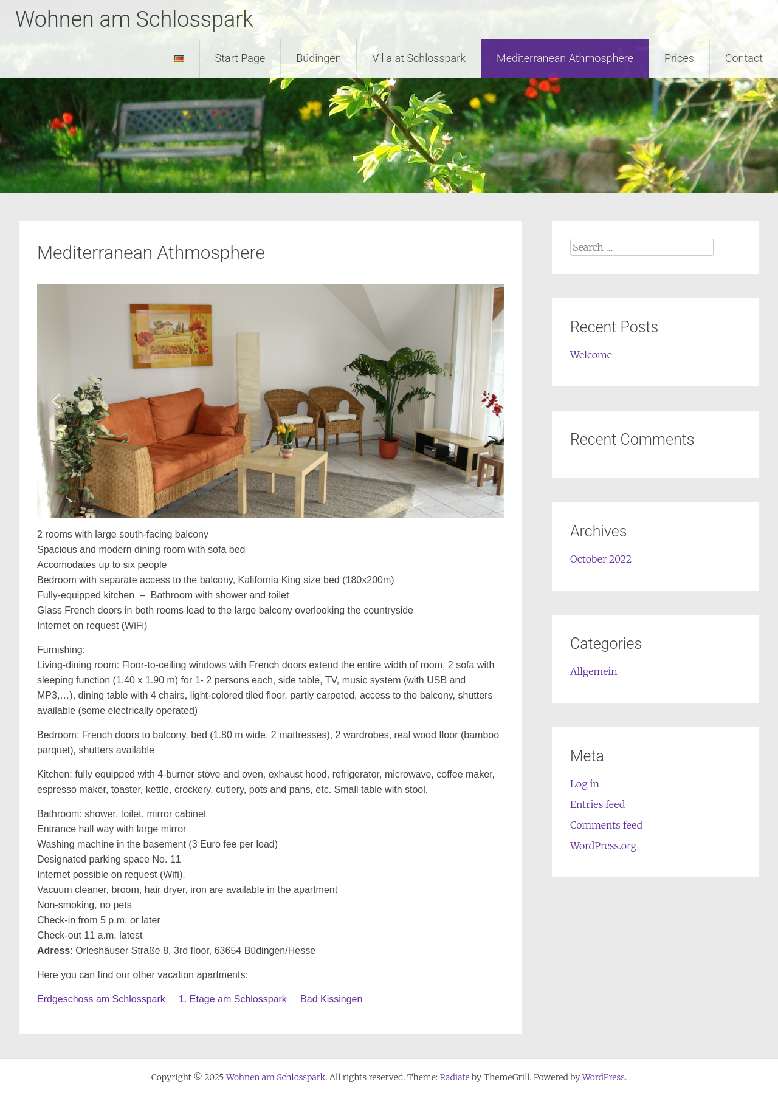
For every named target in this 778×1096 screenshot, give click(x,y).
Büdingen (318, 58)
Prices (679, 58)
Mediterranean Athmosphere (565, 58)
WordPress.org (603, 846)
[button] (56, 401)
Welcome (591, 355)
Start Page (240, 58)
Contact (744, 58)
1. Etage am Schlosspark (234, 999)
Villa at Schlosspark (419, 58)
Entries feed (597, 804)
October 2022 (601, 559)
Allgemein (594, 671)
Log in (584, 784)
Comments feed (606, 825)
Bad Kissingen (331, 999)
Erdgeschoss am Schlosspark (101, 999)
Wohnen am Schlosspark (134, 19)
